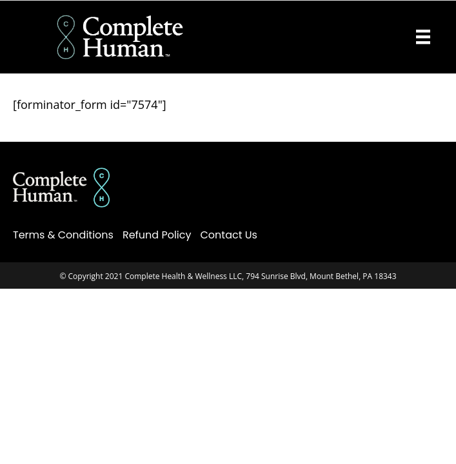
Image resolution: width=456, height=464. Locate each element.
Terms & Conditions (63, 234)
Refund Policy (157, 234)
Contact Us (229, 234)
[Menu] (423, 37)
